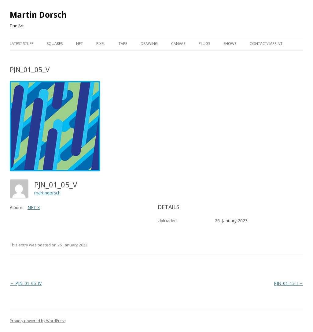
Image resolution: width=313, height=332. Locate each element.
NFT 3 (34, 207)
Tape (123, 43)
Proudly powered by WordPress (37, 320)
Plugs (204, 43)
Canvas (178, 43)
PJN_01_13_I (288, 283)
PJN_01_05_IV (26, 283)
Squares (55, 43)
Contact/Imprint (266, 43)
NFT (79, 43)
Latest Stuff (21, 43)
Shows (229, 43)
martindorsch (47, 193)
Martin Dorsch (38, 14)
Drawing (149, 43)
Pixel (100, 43)
